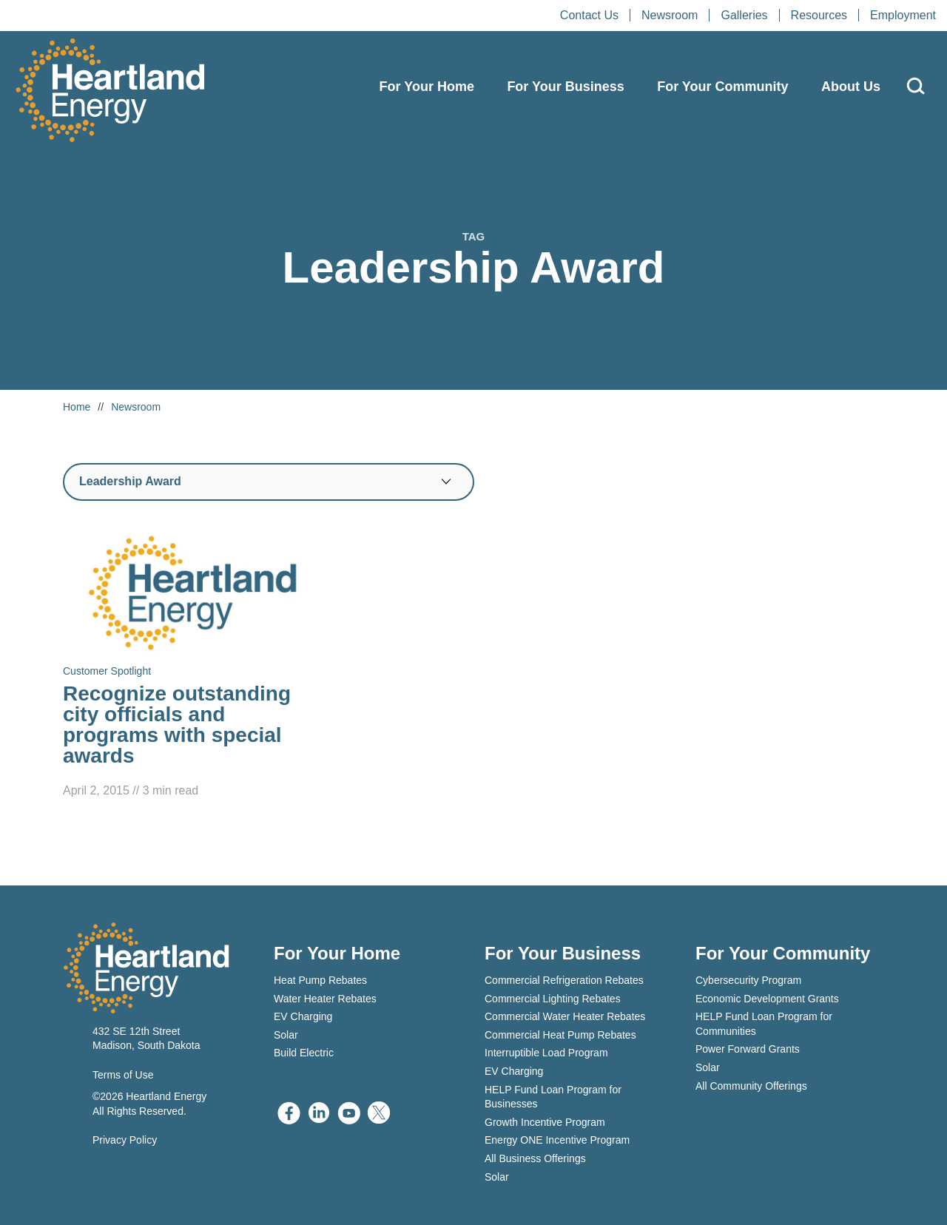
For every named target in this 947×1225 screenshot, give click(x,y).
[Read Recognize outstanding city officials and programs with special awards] (192, 665)
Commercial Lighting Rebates (553, 999)
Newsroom (669, 15)
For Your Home (427, 86)
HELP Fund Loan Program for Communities (763, 1023)
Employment (903, 15)
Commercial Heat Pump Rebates (560, 1035)
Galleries (744, 15)
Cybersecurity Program (748, 980)
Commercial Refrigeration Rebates (564, 980)
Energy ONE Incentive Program (557, 1140)
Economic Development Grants (767, 999)
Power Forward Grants (747, 1049)
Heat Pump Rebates (320, 980)
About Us (850, 86)
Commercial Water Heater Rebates (565, 1016)
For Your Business (565, 86)
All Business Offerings (535, 1158)
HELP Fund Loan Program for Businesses (553, 1097)
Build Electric (304, 1053)
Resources (819, 15)
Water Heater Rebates (325, 999)
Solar (286, 1035)
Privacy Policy (124, 1140)
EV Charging (303, 1016)
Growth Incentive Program (545, 1122)
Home (76, 407)
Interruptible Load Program (546, 1053)
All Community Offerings (751, 1086)
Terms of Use (122, 1075)
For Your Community (722, 86)
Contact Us (589, 15)
